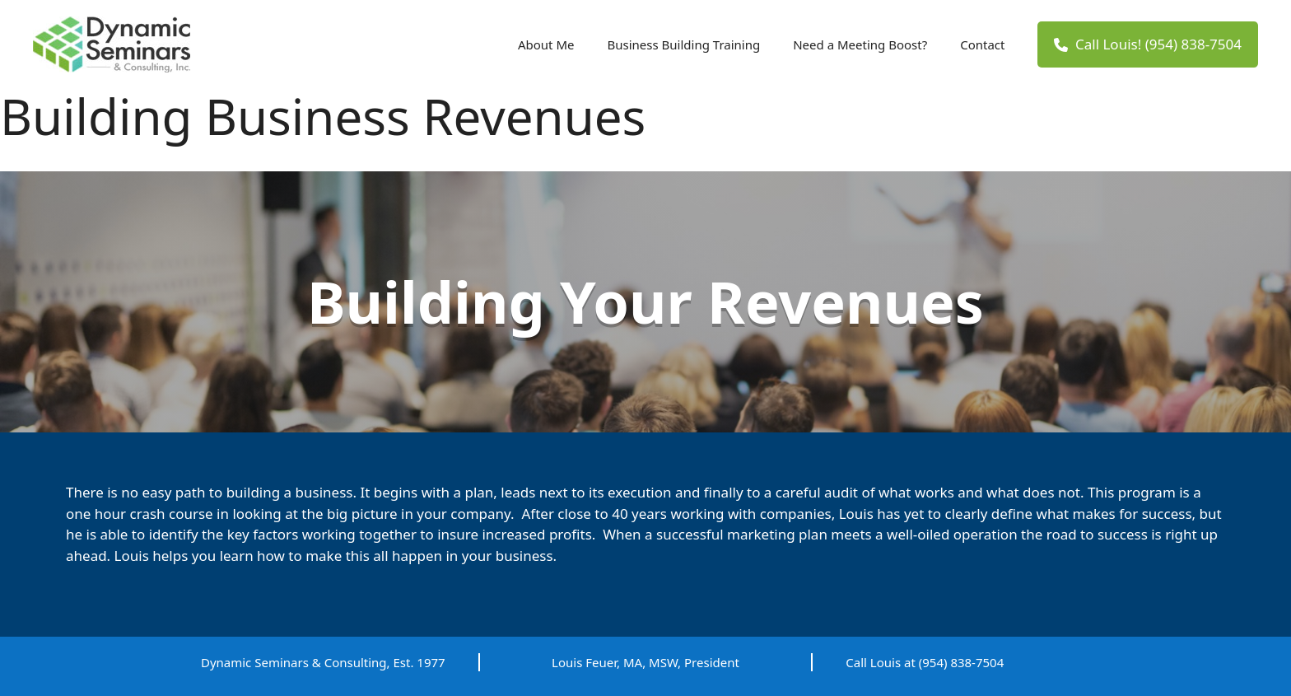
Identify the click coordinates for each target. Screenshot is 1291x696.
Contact (982, 44)
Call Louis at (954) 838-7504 (925, 662)
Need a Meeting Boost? (860, 44)
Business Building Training (683, 44)
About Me (546, 44)
